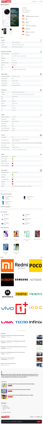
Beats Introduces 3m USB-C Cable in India (7, 357)
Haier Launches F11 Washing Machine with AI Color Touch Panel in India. (13, 352)
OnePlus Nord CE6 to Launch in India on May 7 (8, 363)
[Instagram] (11, 219)
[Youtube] (32, 219)
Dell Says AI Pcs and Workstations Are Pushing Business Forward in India (13, 341)
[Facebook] (11, 215)
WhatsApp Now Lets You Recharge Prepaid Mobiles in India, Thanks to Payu (13, 346)
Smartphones (28, 10)
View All (41, 257)
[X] (32, 215)
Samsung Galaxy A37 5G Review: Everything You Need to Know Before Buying (21, 383)
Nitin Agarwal (4, 342)
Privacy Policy (14, 421)
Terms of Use (20, 421)
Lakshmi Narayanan (4, 359)
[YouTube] (38, 417)
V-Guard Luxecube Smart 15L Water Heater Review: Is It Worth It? (19, 389)
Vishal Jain (3, 353)
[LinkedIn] (32, 224)
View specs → (8, 199)
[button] (39, 422)
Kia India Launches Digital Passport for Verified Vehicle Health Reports (12, 335)
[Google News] (11, 224)
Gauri (2, 365)
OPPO (10, 194)
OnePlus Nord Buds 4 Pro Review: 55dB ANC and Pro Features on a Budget (20, 395)
